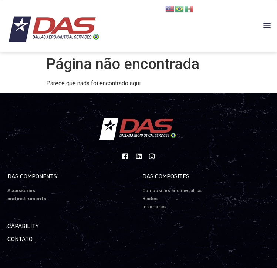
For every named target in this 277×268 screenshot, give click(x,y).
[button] (267, 25)
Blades (150, 198)
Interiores (154, 206)
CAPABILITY (23, 226)
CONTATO (20, 239)
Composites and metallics (172, 190)
